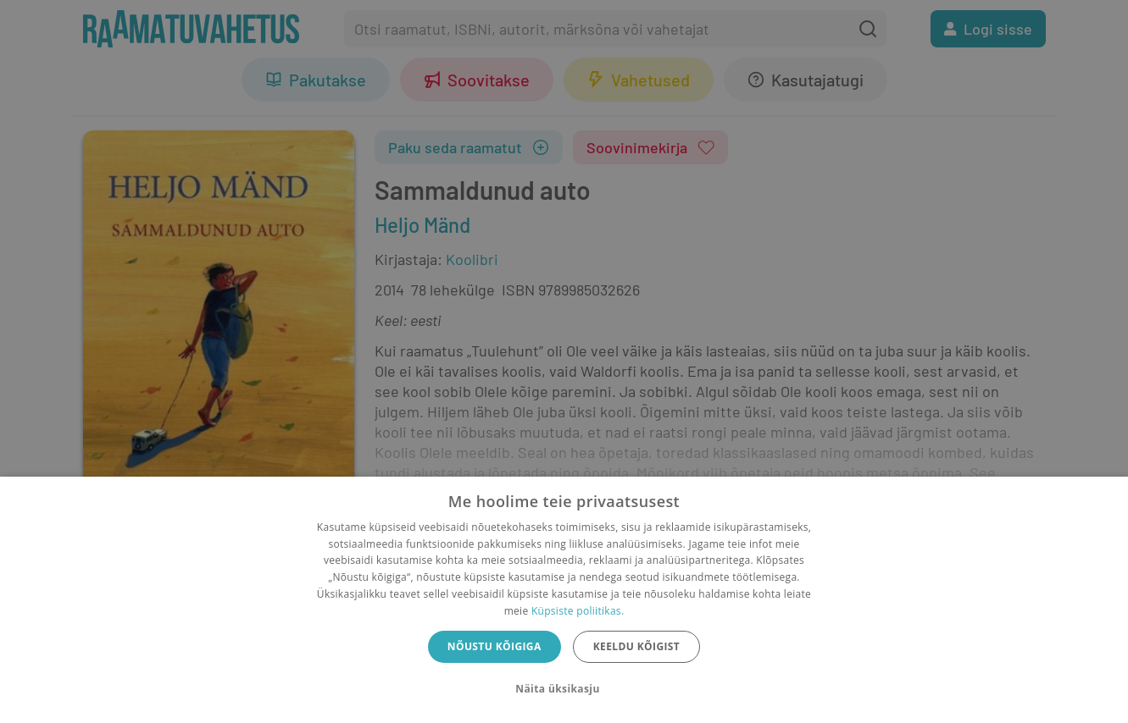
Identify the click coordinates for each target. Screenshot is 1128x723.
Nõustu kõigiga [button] (494, 646)
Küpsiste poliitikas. (577, 611)
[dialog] (564, 600)
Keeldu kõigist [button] (637, 646)
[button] (563, 689)
